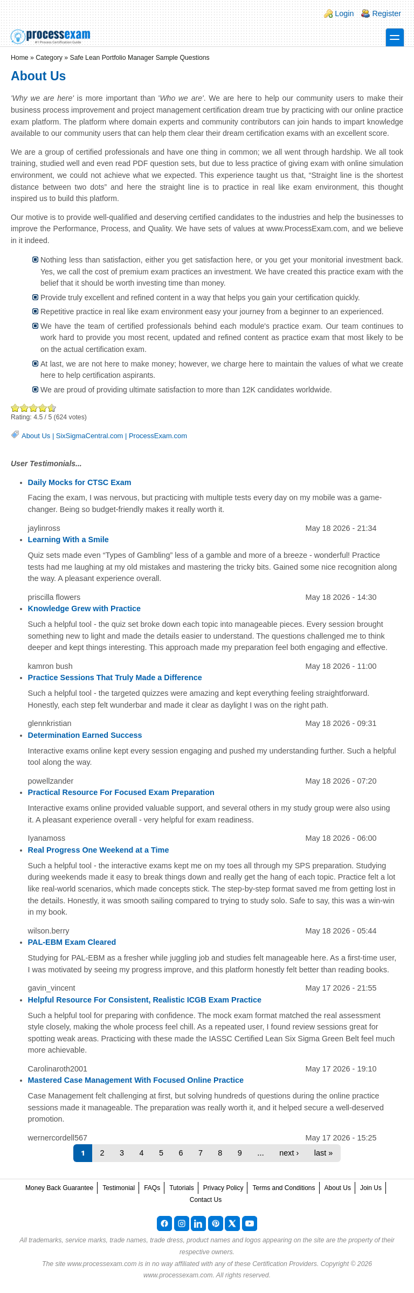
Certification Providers (284, 1264)
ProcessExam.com (158, 436)
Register (386, 13)
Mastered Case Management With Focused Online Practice (136, 1080)
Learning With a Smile (68, 539)
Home (20, 57)
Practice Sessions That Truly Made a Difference (115, 677)
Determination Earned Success (85, 735)
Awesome (49, 408)
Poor (15, 408)
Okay (24, 408)
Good (33, 408)
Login (344, 13)
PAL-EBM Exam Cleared (72, 942)
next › (289, 1153)
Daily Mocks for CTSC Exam (80, 482)
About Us (36, 436)
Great (42, 408)
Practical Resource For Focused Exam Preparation (121, 792)
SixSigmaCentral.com (89, 436)
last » (323, 1153)
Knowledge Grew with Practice (84, 608)
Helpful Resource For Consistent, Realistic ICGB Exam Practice (144, 999)
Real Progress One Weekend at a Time (98, 850)
